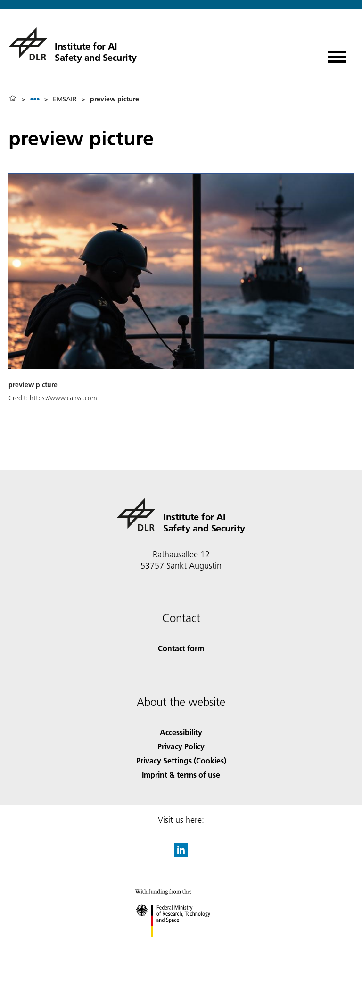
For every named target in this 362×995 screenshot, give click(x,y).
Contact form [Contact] (181, 648)
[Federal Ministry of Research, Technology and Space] (181, 944)
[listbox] (35, 99)
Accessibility (181, 732)
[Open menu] (337, 53)
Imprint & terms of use (181, 774)
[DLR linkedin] (181, 854)
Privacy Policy (181, 746)
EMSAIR (65, 99)
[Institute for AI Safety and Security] (72, 43)
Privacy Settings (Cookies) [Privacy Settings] (181, 760)
